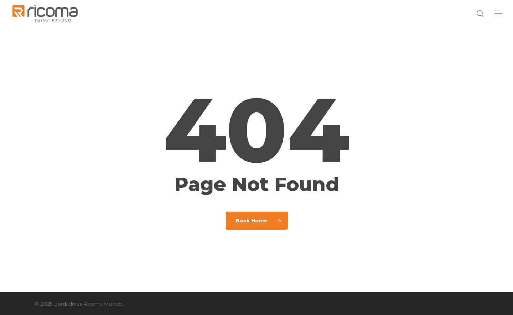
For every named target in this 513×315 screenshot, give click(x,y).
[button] (498, 13)
